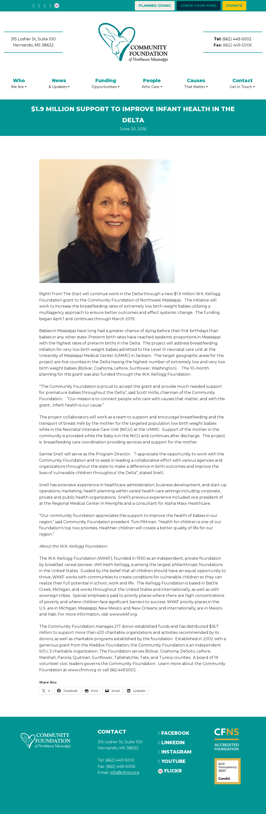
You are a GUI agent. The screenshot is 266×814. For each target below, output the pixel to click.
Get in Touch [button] (242, 83)
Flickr (170, 771)
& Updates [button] (59, 83)
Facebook (173, 733)
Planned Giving (155, 5)
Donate (234, 5)
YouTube (171, 761)
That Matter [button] (196, 83)
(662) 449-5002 (233, 39)
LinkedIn (171, 742)
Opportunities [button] (106, 83)
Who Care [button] (152, 83)
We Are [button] (19, 83)
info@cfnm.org (124, 772)
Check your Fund (199, 5)
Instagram (174, 752)
